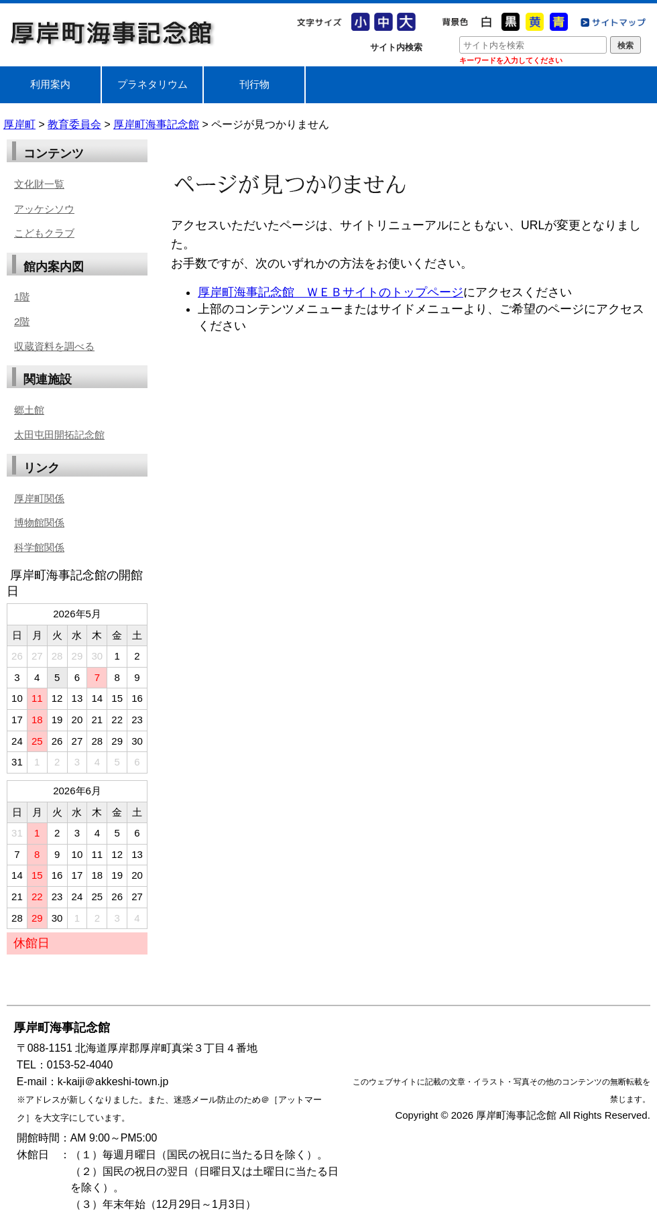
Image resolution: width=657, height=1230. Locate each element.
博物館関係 (39, 522)
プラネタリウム (152, 84)
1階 (21, 296)
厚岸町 (19, 124)
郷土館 (29, 410)
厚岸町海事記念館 (113, 33)
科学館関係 (39, 547)
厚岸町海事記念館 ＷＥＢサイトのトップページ (330, 292)
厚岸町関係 (39, 498)
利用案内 (50, 84)
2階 (21, 321)
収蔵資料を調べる (54, 346)
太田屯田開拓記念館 (59, 434)
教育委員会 (74, 124)
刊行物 (254, 84)
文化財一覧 (39, 184)
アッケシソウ (44, 208)
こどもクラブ (44, 233)
